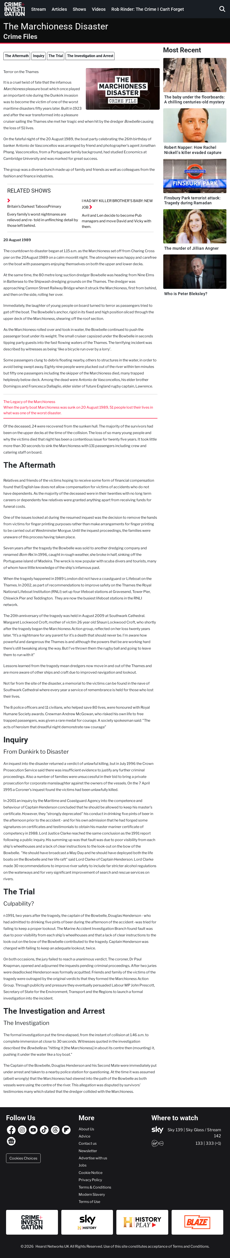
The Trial (56, 56)
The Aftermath (17, 56)
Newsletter (88, 1151)
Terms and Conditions (190, 1246)
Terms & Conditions (95, 1187)
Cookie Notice (90, 1172)
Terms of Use (89, 1201)
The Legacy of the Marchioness (29, 401)
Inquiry (38, 56)
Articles (59, 9)
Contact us (88, 1143)
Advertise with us (93, 1158)
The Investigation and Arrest (90, 56)
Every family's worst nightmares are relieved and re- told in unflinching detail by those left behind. (42, 220)
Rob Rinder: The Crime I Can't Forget (147, 9)
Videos (99, 9)
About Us (86, 1129)
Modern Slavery (92, 1194)
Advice (84, 1136)
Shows (79, 9)
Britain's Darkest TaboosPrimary (34, 206)
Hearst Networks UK (52, 1246)
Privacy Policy (90, 1180)
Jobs (82, 1165)
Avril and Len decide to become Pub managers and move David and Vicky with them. (116, 221)
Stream (38, 9)
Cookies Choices (23, 1158)
